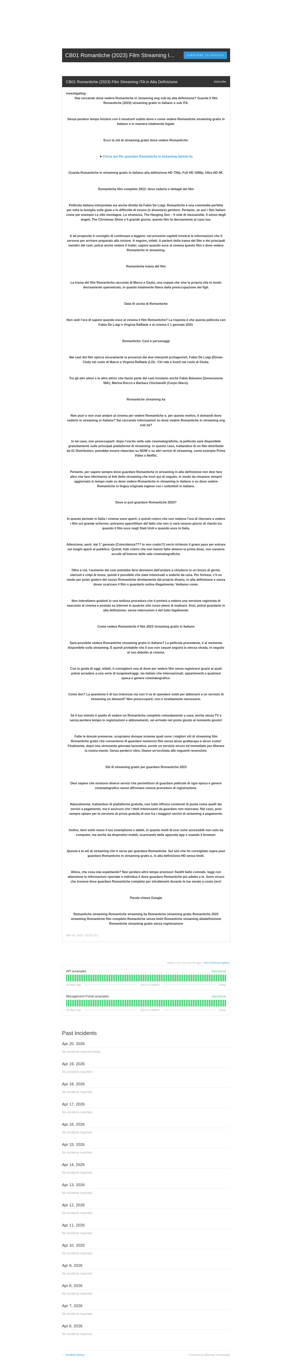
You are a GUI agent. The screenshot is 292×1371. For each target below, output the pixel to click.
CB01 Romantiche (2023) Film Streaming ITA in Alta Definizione (122, 82)
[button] (205, 55)
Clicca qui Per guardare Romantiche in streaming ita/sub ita (148, 156)
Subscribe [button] (220, 81)
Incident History (73, 1354)
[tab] (66, 978)
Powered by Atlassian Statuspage (209, 1354)
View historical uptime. (216, 962)
